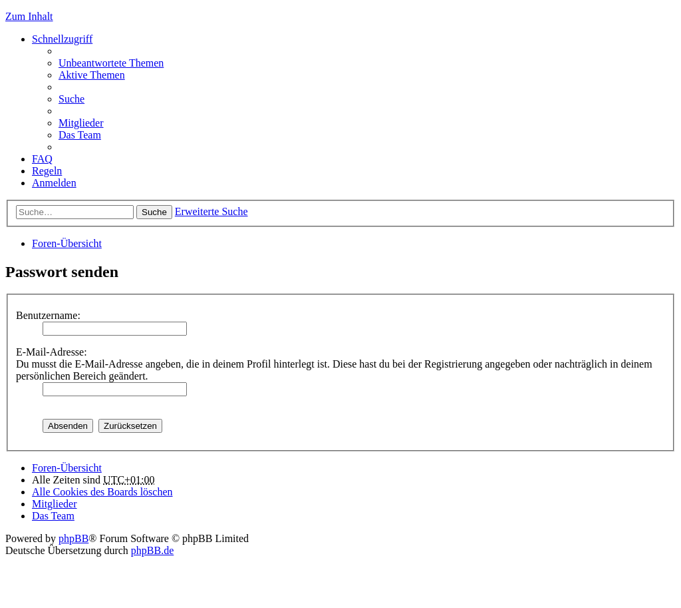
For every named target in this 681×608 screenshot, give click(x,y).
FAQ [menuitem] (42, 158)
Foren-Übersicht (67, 243)
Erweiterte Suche (211, 211)
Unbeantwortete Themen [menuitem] (111, 63)
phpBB (73, 538)
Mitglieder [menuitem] (81, 123)
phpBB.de (152, 550)
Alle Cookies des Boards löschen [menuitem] (102, 491)
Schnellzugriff (62, 39)
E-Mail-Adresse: (51, 352)
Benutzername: (48, 315)
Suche (154, 212)
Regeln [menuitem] (47, 170)
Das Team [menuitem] (80, 135)
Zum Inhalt (29, 16)
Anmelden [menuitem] (54, 182)
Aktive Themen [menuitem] (92, 75)
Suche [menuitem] (71, 99)
